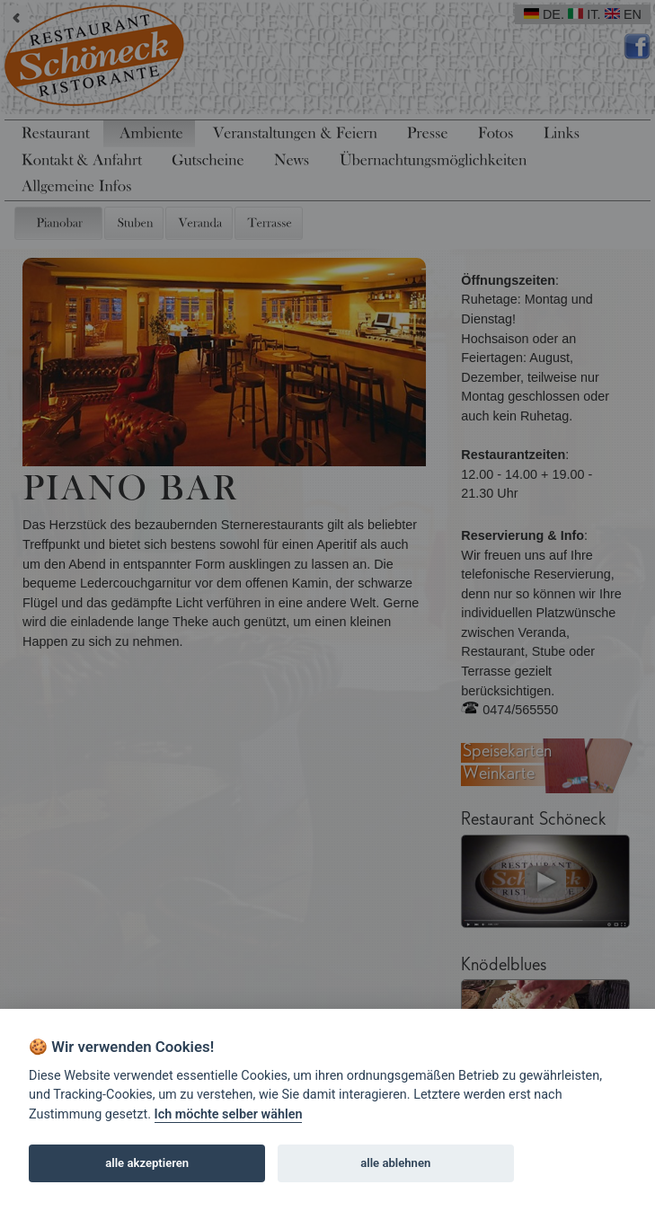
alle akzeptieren (147, 1163)
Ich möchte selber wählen (229, 1114)
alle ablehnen (395, 1163)
